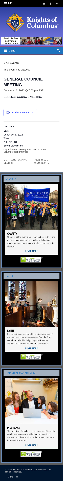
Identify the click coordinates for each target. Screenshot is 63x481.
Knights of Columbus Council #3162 (30, 469)
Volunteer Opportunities (16, 151)
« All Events (11, 63)
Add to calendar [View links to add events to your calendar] (21, 112)
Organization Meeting (15, 149)
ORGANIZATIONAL (37, 149)
